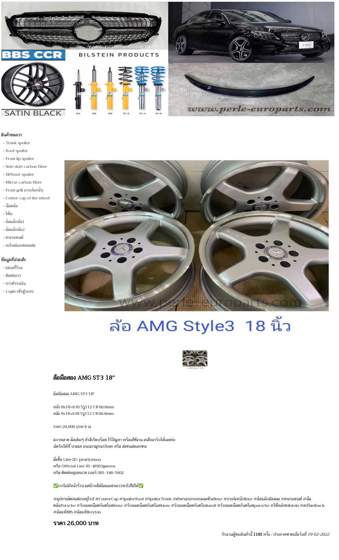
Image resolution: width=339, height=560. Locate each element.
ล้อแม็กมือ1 (15, 221)
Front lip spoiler (20, 158)
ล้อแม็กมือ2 (15, 229)
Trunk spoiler (18, 143)
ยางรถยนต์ (14, 237)
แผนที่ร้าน (14, 267)
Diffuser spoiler (20, 174)
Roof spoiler (17, 150)
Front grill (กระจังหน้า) (24, 190)
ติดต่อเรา (13, 275)
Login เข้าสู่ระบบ (20, 291)
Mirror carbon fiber (24, 182)
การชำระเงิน (16, 283)
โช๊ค (9, 214)
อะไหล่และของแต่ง (20, 245)
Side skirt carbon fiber (26, 166)
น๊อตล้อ (12, 206)
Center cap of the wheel (28, 198)
